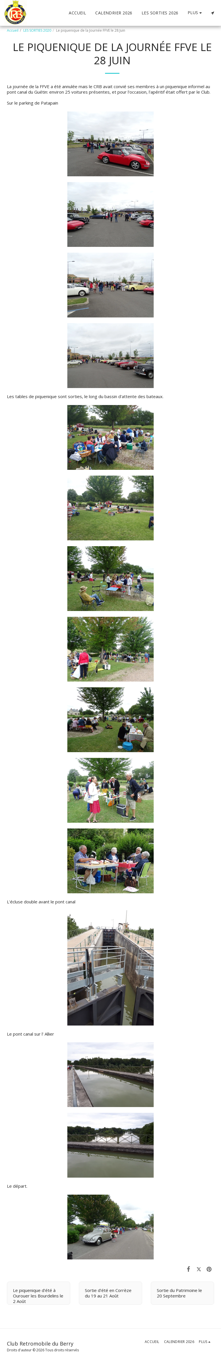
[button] (212, 13)
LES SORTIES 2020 (37, 30)
